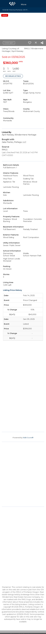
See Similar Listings (13, 76)
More (23, 4)
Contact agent (9, 43)
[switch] (30, 42)
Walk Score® (28, 438)
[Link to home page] (12, 3)
